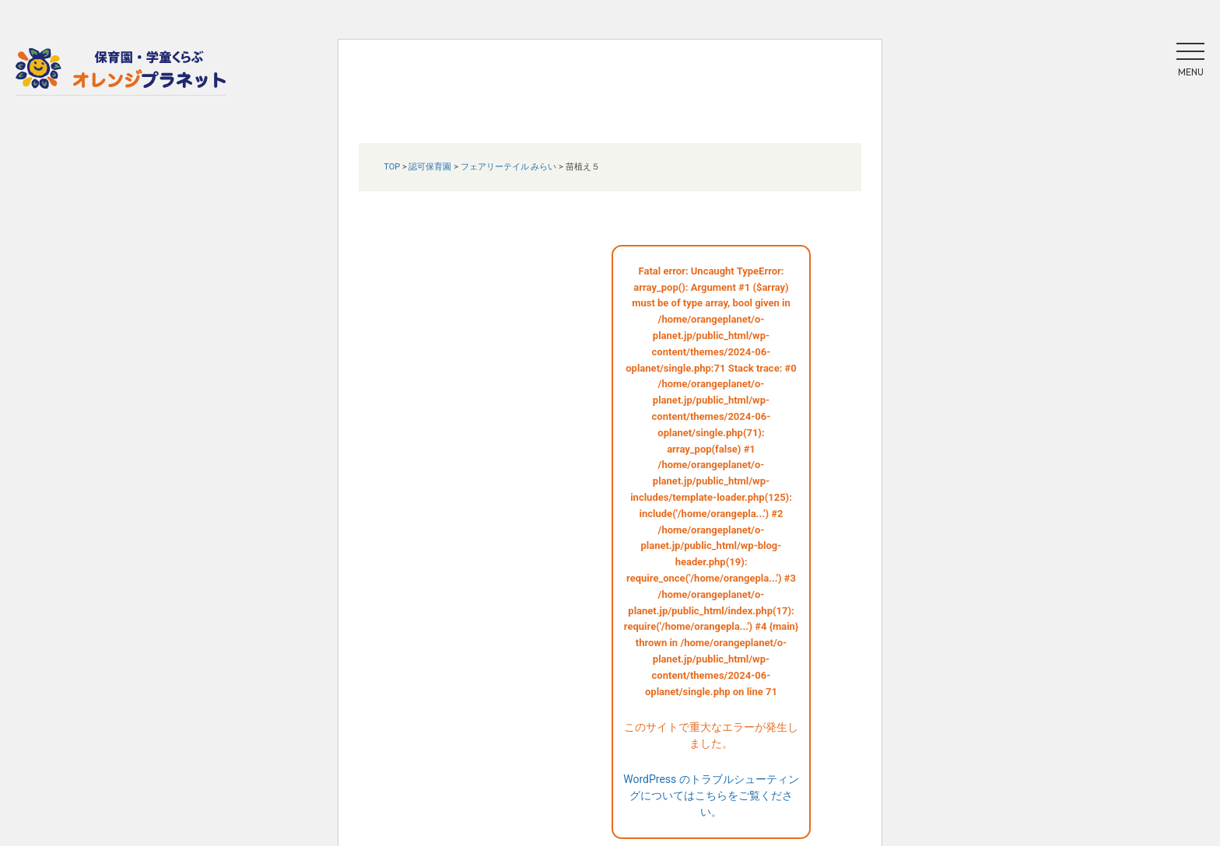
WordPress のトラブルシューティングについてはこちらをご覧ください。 (711, 795)
